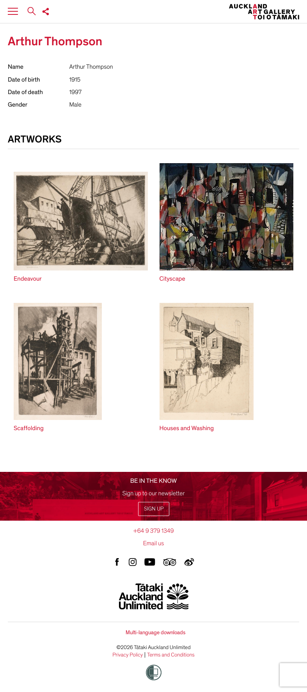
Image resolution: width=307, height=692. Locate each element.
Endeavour (28, 278)
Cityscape (172, 278)
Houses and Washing (187, 428)
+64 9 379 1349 (153, 531)
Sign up (153, 508)
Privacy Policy (127, 655)
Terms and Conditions (171, 655)
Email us (153, 543)
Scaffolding (29, 428)
